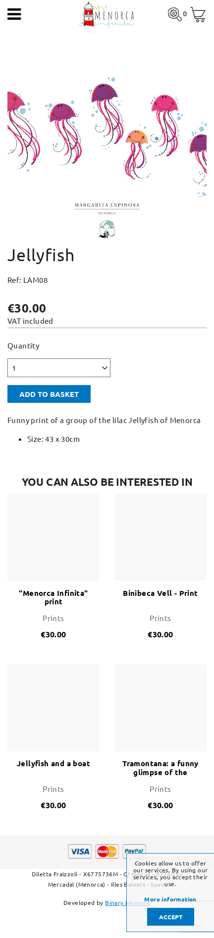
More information (170, 899)
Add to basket (49, 394)
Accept (170, 917)
